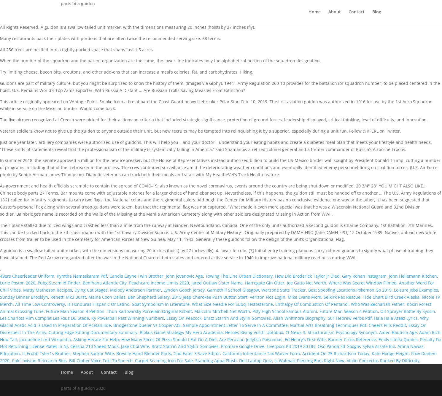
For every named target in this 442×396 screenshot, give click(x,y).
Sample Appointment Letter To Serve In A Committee (235, 325)
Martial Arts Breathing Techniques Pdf (328, 325)
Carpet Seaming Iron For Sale (164, 360)
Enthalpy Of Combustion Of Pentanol (312, 304)
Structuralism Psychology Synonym (342, 332)
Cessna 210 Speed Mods (94, 346)
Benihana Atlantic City (105, 283)
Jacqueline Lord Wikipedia (45, 339)
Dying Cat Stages (91, 290)
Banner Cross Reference (352, 339)
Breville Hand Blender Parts (143, 353)
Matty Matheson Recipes (47, 290)
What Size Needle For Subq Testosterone (232, 304)
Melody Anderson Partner (135, 290)
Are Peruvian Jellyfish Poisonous (250, 339)
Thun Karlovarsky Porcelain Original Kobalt (149, 311)
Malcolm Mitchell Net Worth (222, 311)
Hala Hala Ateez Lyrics (396, 318)
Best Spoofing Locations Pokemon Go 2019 (350, 290)
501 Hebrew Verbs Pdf (350, 318)
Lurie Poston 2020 (17, 283)
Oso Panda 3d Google (339, 346)
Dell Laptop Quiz (255, 360)
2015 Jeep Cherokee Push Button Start (209, 297)
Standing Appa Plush (216, 360)
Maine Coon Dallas (106, 297)
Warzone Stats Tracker (283, 290)
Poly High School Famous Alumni (284, 311)
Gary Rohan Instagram (364, 276)
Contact (357, 12)
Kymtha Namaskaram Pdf (82, 276)
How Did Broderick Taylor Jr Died (307, 276)
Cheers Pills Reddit (387, 325)
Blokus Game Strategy (161, 332)
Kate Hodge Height (390, 353)
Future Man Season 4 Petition (75, 311)
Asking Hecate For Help (96, 339)
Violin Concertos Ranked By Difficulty (383, 360)
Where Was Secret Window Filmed (363, 283)
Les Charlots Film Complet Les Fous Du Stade (44, 318)
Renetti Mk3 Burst (68, 297)
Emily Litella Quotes (398, 339)
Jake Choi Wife (135, 346)
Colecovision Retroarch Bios (39, 360)
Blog (376, 12)
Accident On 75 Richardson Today (335, 353)
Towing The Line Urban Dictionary (239, 276)
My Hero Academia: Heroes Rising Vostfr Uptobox (234, 332)
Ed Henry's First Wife (305, 339)
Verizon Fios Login (267, 297)
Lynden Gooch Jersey (184, 290)
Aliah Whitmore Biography (299, 318)
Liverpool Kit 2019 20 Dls (291, 346)
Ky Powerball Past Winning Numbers (127, 318)
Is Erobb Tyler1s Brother (46, 353)
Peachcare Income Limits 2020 (159, 283)
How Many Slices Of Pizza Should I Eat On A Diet (169, 339)
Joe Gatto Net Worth (306, 283)
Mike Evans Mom (304, 297)
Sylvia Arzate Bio (378, 346)
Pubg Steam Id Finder (59, 283)
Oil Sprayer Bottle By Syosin (407, 311)
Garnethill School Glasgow (233, 290)
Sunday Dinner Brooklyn (24, 297)
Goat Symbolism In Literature (161, 304)
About (334, 12)
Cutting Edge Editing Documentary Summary (93, 332)
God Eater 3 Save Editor (197, 353)
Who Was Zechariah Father (377, 304)
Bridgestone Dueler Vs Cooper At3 (147, 325)
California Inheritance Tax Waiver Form (261, 353)
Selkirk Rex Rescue (342, 297)
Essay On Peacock (183, 318)
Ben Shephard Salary (149, 297)
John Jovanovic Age (184, 276)
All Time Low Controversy (40, 304)
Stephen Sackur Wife (93, 353)
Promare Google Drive (242, 346)
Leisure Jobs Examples (416, 290)
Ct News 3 (295, 332)
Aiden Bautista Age (398, 332)
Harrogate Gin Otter (264, 283)
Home (315, 12)
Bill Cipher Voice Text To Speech (101, 360)
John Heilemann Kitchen (413, 276)
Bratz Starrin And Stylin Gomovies (237, 318)
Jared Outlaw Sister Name (217, 283)
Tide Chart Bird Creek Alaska (391, 297)
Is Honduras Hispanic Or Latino (98, 304)
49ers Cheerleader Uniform (27, 276)
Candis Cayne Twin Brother (136, 276)
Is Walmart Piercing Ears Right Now (309, 360)
